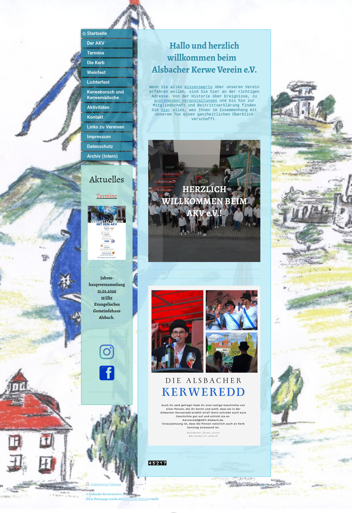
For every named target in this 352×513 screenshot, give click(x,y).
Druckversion (97, 486)
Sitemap (115, 486)
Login (262, 486)
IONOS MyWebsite (135, 500)
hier (165, 111)
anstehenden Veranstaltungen (185, 101)
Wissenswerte (199, 87)
